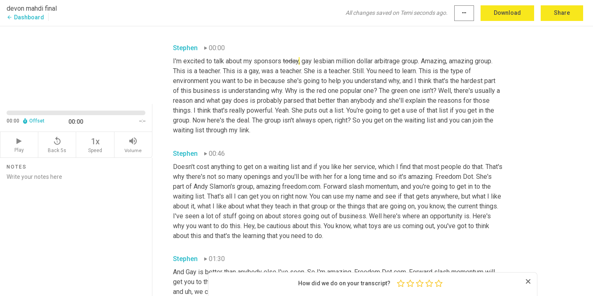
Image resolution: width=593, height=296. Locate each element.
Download (507, 12)
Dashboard (25, 17)
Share (562, 12)
